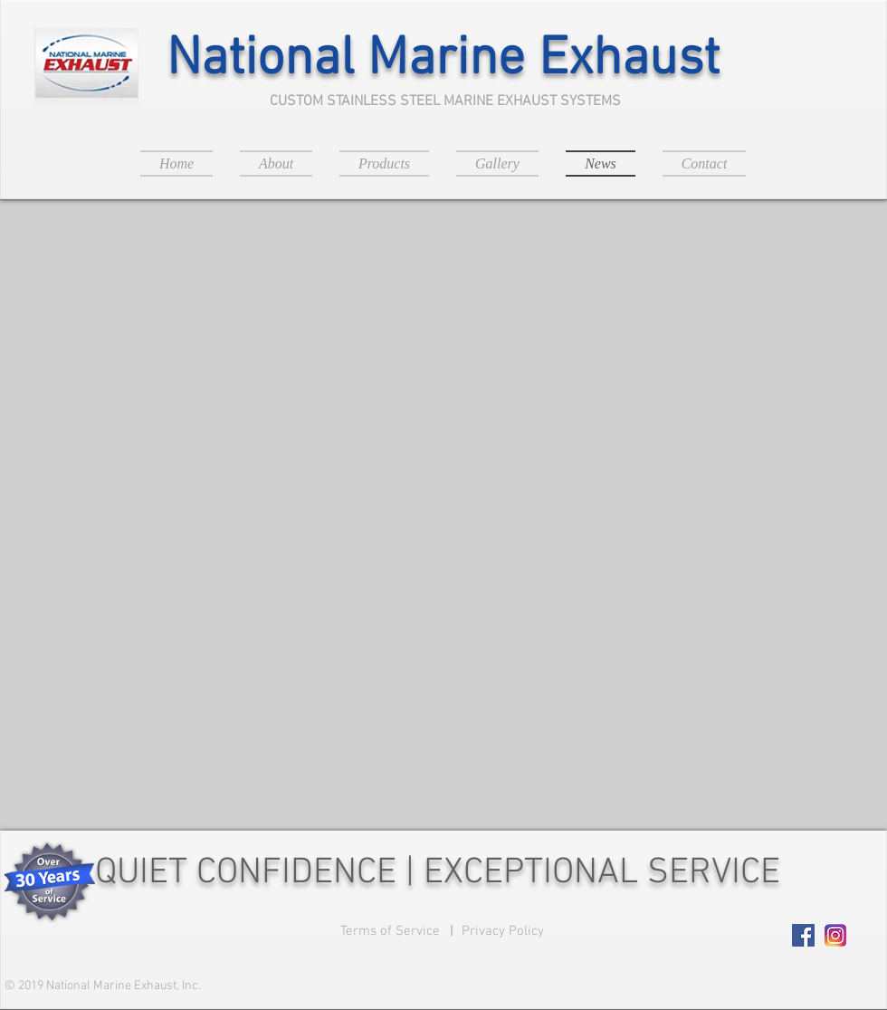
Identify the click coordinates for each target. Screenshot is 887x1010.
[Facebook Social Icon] (803, 935)
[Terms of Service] (390, 931)
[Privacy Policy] (502, 931)
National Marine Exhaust (443, 60)
